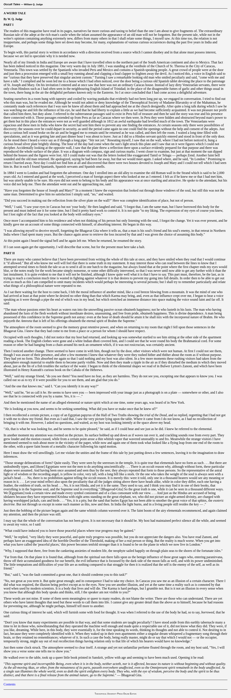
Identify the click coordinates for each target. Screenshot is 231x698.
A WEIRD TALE (15, 13)
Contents (9, 684)
